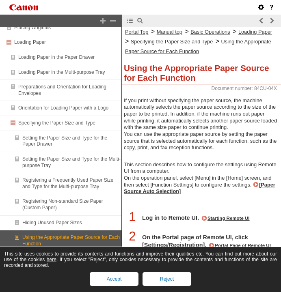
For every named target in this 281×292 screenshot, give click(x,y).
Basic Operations (210, 32)
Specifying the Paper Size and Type (56, 123)
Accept (114, 279)
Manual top (169, 32)
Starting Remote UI (229, 218)
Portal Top (136, 32)
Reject (167, 279)
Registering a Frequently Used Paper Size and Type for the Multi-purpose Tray (67, 183)
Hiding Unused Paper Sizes (52, 222)
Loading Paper (30, 42)
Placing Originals (32, 27)
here (51, 259)
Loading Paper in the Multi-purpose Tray (61, 72)
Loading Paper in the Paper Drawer (56, 57)
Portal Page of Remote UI (243, 245)
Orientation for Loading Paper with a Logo (63, 108)
